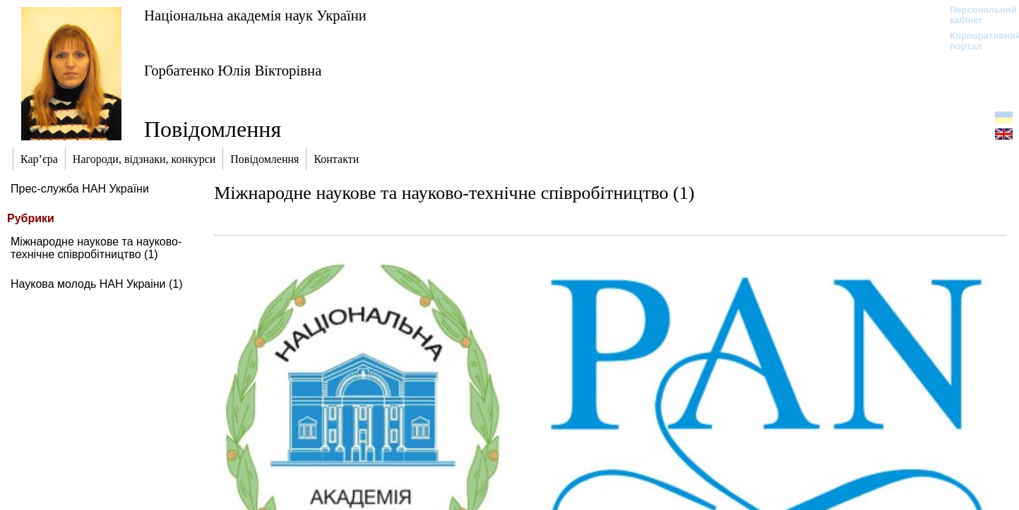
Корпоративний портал (976, 40)
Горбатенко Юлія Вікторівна (232, 70)
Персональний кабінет (976, 14)
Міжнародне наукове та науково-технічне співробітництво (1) (96, 248)
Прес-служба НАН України (80, 189)
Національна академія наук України (255, 15)
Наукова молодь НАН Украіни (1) (97, 284)
